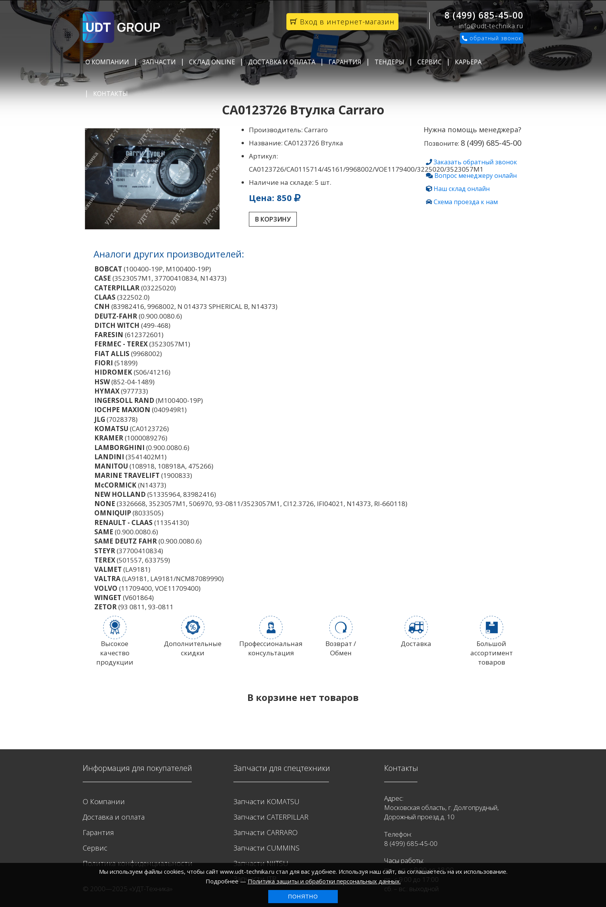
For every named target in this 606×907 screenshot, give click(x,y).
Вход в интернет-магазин (342, 21)
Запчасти (159, 62)
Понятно (303, 896)
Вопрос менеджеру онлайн (475, 175)
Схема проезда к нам (466, 202)
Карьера (468, 62)
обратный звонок (491, 38)
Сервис (429, 62)
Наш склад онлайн (462, 188)
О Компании (107, 62)
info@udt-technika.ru (491, 26)
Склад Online (212, 62)
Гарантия (345, 62)
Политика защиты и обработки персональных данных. (324, 881)
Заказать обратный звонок (475, 162)
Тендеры (389, 62)
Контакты (110, 93)
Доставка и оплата (281, 62)
